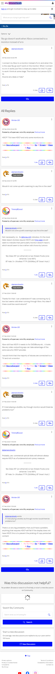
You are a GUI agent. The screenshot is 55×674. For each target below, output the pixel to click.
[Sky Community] (13, 3)
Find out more (40, 132)
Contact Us (49, 665)
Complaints (5, 665)
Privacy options (6, 660)
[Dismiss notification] (52, 9)
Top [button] (28, 656)
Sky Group (5, 667)
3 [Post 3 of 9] (5, 194)
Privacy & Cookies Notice (9, 662)
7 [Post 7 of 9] (5, 418)
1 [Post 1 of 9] (5, 85)
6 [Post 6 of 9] (5, 378)
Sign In (52, 3)
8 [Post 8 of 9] (5, 482)
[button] (52, 48)
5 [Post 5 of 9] (5, 312)
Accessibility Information (45, 662)
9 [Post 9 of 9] (5, 556)
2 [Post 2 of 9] (5, 157)
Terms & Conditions (47, 660)
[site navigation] (2, 3)
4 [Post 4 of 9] (5, 270)
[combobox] (24, 17)
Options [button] (4, 34)
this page (39, 240)
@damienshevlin (11, 228)
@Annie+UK (26, 237)
